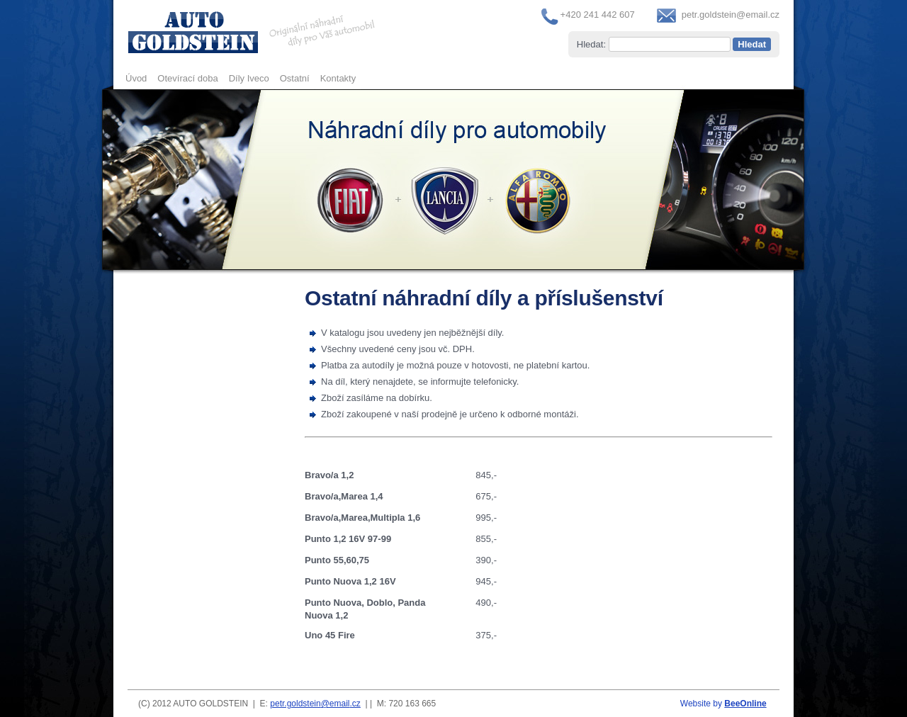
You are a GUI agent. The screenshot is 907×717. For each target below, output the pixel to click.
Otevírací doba (187, 78)
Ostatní (295, 78)
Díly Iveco (249, 78)
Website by (723, 703)
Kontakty (338, 78)
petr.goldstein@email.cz (730, 14)
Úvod (136, 78)
